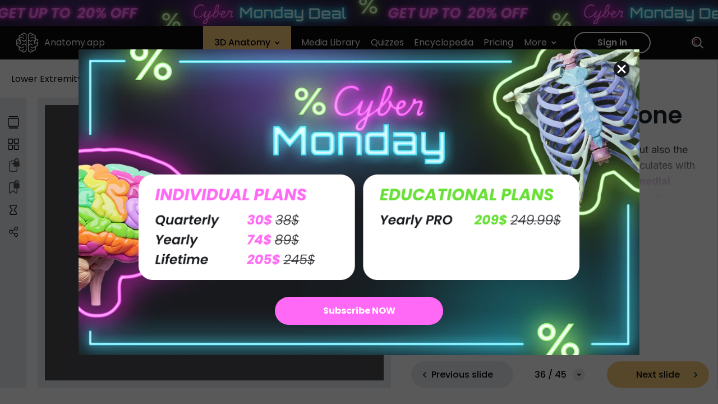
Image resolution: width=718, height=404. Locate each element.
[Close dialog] (621, 69)
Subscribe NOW (359, 310)
